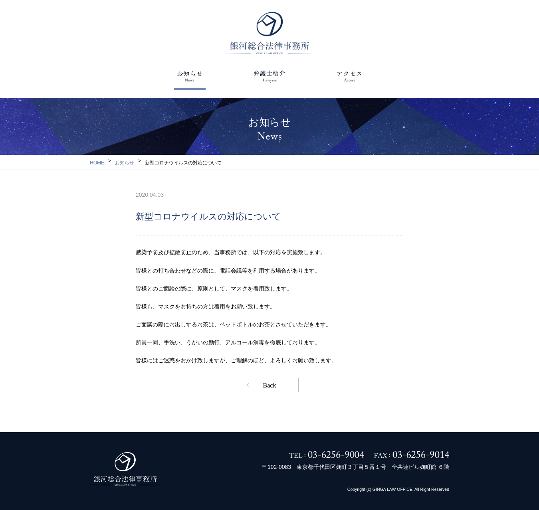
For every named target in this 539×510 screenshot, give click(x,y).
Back (269, 385)
